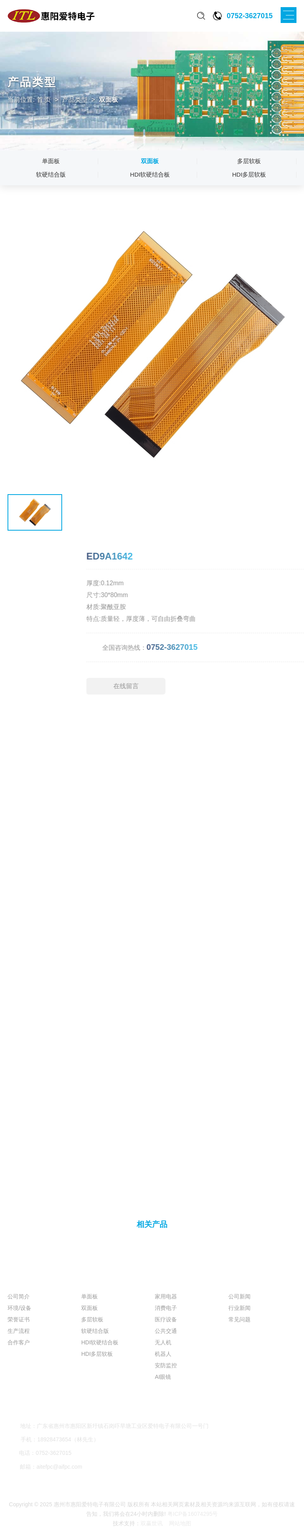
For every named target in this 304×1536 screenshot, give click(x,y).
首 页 (44, 99)
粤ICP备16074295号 (192, 1514)
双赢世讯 (152, 1523)
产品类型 (74, 99)
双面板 (150, 161)
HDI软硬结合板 (150, 174)
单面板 (51, 161)
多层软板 (249, 161)
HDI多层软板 (249, 174)
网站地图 (180, 1523)
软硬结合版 (51, 174)
